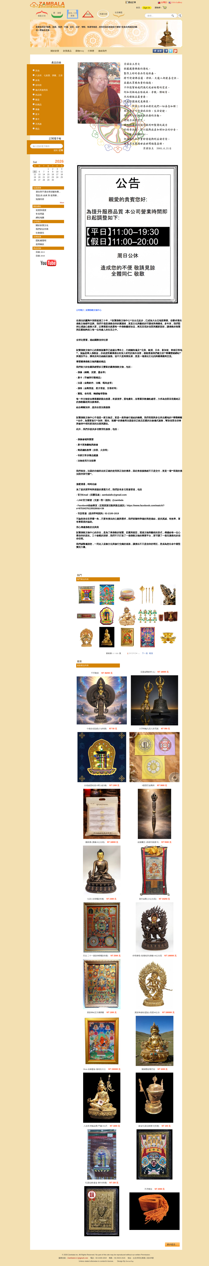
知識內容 (40, 199)
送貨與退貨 (41, 210)
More (62, 202)
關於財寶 (55, 51)
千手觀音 (95, 673)
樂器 (37, 99)
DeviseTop (130, 1261)
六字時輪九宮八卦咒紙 (149, 729)
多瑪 (37, 80)
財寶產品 (67, 51)
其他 (37, 70)
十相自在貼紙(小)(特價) (97, 729)
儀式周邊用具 (41, 90)
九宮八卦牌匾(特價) (95, 899)
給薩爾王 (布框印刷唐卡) (148, 842)
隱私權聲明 (41, 240)
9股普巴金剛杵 (148, 785)
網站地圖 (40, 217)
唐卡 (37, 114)
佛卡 (37, 119)
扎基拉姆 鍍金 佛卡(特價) (96, 1183)
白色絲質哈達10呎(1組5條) (95, 785)
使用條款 (40, 244)
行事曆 (91, 51)
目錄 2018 (40, 256)
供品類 (38, 95)
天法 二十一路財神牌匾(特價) (95, 956)
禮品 (37, 129)
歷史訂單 (132, 2)
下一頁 (145, 653)
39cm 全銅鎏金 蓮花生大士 (94, 1069)
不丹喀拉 (148, 1189)
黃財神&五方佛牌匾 (95, 1012)
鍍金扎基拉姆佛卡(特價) (148, 1126)
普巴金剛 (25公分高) (147, 899)
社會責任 (40, 233)
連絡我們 (102, 51)
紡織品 (38, 104)
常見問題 (40, 214)
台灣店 (164, 2)
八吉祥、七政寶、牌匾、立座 (49, 75)
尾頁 (151, 653)
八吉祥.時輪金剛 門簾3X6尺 (95, 1126)
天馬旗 (38, 124)
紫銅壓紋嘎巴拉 (148, 1069)
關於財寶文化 (42, 225)
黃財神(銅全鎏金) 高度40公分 (147, 1012)
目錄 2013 (40, 252)
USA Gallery (177, 2)
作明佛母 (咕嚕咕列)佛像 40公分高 (147, 956)
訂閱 (61, 150)
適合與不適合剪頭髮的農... (48, 191)
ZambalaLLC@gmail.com (77, 1258)
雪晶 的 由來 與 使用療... (47, 195)
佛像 (37, 109)
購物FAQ (80, 51)
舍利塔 (38, 85)
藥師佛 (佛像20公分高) (95, 842)
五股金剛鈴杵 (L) (147, 672)
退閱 (55, 150)
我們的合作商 (42, 229)
